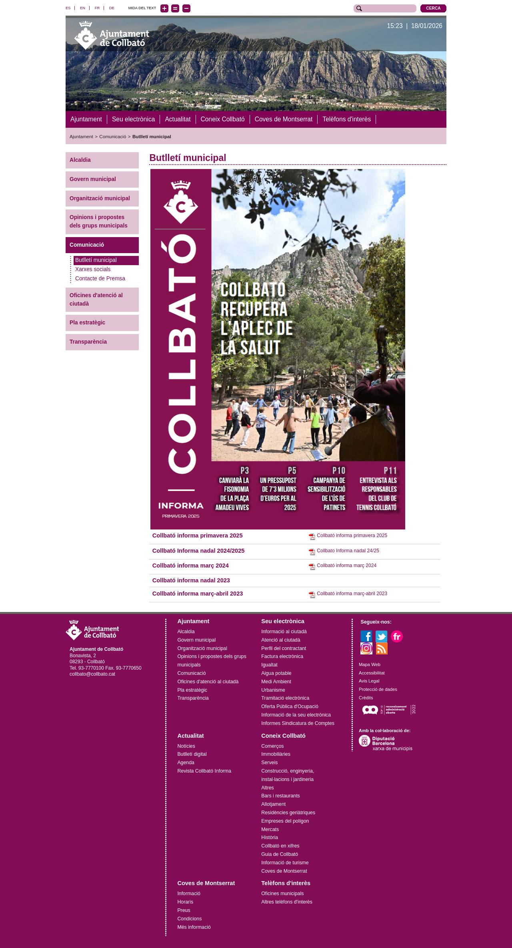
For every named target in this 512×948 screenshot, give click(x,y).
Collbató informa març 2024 (190, 565)
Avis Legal (369, 680)
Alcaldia (80, 160)
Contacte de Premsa (100, 278)
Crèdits (366, 697)
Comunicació (112, 136)
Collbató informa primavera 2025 (197, 535)
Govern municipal (93, 179)
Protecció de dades (378, 689)
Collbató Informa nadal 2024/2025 (198, 550)
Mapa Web (369, 664)
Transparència (88, 342)
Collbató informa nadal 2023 (191, 580)
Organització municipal (100, 198)
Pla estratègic (87, 323)
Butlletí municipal (151, 136)
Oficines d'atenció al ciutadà (96, 299)
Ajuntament (81, 136)
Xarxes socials (92, 269)
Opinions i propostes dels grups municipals (99, 221)
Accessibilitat (372, 672)
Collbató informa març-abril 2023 (197, 593)
